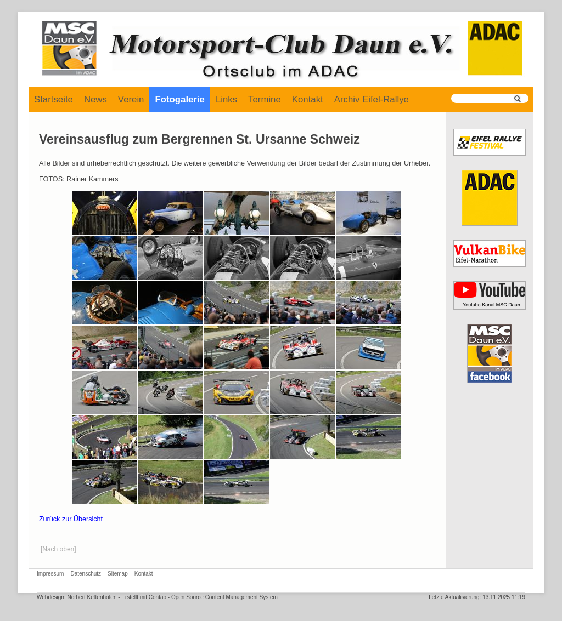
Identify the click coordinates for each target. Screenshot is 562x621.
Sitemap (118, 574)
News (95, 99)
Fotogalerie (179, 99)
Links (226, 99)
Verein (131, 99)
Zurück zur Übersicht (71, 519)
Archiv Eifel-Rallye (371, 99)
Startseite (53, 99)
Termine (264, 99)
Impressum (50, 574)
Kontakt (307, 99)
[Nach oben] (58, 549)
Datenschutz (85, 574)
